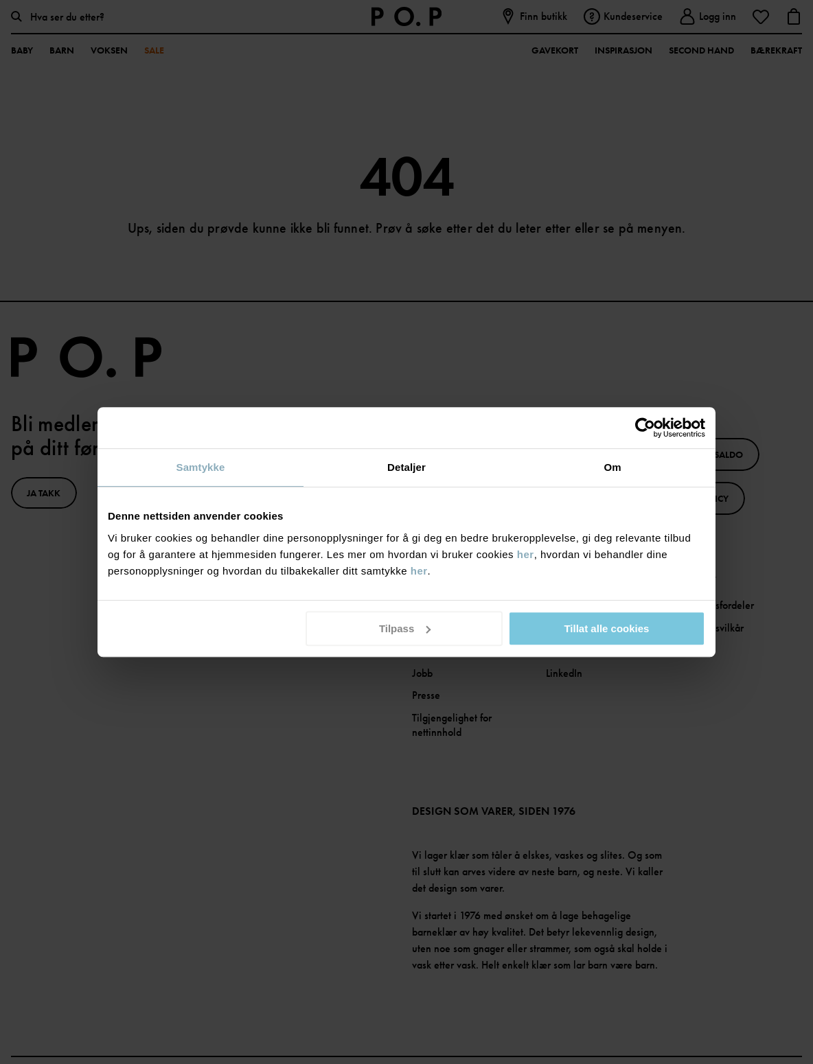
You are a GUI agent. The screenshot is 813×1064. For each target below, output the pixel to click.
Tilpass (405, 628)
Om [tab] (612, 467)
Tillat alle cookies (606, 628)
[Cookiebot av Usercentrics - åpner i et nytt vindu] (645, 427)
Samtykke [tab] (200, 467)
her (525, 554)
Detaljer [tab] (406, 467)
